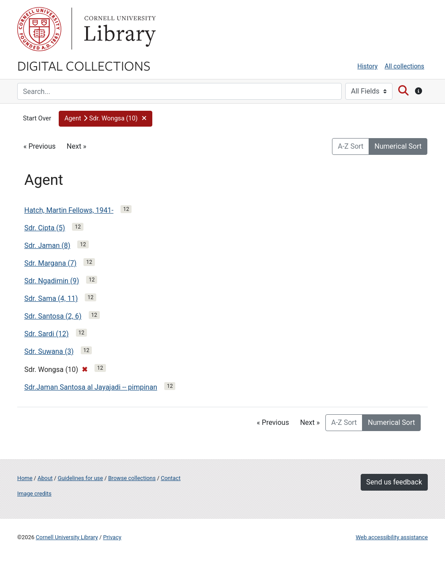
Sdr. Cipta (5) (44, 228)
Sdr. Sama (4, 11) (51, 298)
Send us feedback (394, 482)
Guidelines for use (80, 478)
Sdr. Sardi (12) (46, 334)
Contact (171, 478)
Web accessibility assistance (392, 537)
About (45, 478)
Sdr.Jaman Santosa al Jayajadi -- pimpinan (90, 387)
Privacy (112, 537)
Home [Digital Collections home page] (24, 478)
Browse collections (132, 478)
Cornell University (39, 29)
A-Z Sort (350, 146)
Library (118, 29)
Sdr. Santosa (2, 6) (53, 316)
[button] (105, 119)
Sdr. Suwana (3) (49, 351)
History (368, 66)
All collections (404, 66)
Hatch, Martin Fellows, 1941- (68, 210)
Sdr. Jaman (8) (47, 245)
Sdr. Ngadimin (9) (51, 281)
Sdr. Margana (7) (50, 263)
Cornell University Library (67, 537)
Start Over (37, 118)
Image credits (34, 493)
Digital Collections (84, 65)
